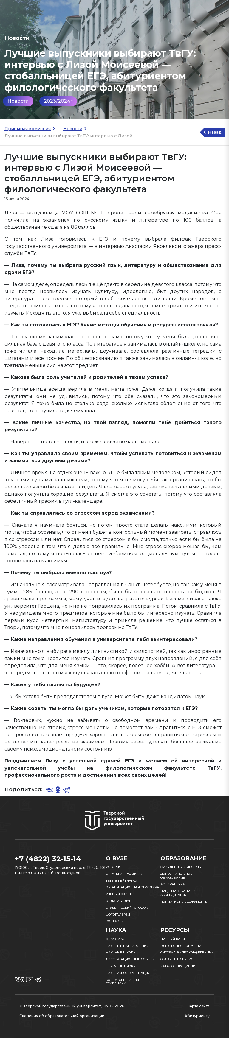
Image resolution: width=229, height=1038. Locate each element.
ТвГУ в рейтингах (121, 881)
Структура (115, 939)
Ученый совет (118, 894)
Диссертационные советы (130, 959)
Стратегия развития (124, 874)
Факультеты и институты (183, 867)
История (113, 867)
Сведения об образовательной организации (61, 1016)
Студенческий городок (127, 908)
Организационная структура (132, 887)
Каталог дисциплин (179, 966)
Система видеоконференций (187, 952)
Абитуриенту (197, 1016)
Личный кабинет (175, 939)
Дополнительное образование (176, 876)
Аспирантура (172, 884)
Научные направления (127, 946)
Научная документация (128, 973)
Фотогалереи (118, 914)
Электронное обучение (181, 946)
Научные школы (121, 952)
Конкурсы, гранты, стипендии (123, 982)
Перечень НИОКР (120, 966)
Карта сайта (199, 1006)
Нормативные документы (184, 902)
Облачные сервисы (178, 959)
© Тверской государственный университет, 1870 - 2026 (71, 1006)
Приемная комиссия (27, 128)
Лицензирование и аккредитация (178, 893)
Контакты (115, 921)
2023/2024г (58, 101)
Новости (18, 101)
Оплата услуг (118, 901)
